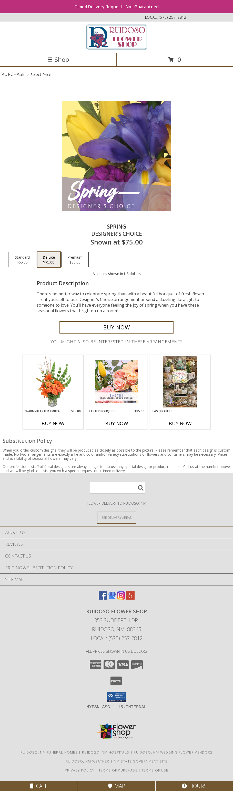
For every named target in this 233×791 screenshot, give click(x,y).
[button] (116, 697)
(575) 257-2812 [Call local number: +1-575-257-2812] (172, 17)
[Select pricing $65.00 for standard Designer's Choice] (22, 259)
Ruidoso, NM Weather (87, 761)
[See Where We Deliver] (116, 517)
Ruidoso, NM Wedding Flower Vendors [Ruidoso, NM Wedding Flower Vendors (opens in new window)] (173, 752)
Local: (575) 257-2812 (117, 638)
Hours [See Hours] (194, 786)
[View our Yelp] (130, 598)
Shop (58, 59)
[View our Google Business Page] (112, 598)
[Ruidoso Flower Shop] (116, 37)
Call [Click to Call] (38, 786)
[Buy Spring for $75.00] (116, 327)
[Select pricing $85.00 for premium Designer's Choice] (75, 259)
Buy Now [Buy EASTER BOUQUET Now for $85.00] (116, 423)
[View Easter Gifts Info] (180, 382)
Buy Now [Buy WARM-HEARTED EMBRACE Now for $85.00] (53, 423)
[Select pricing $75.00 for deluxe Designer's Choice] (48, 259)
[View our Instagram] (121, 598)
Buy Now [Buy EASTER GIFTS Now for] (180, 423)
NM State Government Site (140, 761)
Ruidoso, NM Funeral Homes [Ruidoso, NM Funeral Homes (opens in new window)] (49, 752)
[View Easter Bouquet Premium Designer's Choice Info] (116, 382)
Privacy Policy (79, 770)
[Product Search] (117, 488)
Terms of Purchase (118, 770)
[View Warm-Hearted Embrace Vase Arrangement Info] (53, 382)
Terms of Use (155, 770)
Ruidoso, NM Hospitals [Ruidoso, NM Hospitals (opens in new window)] (105, 752)
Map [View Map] (116, 786)
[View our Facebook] (103, 598)
